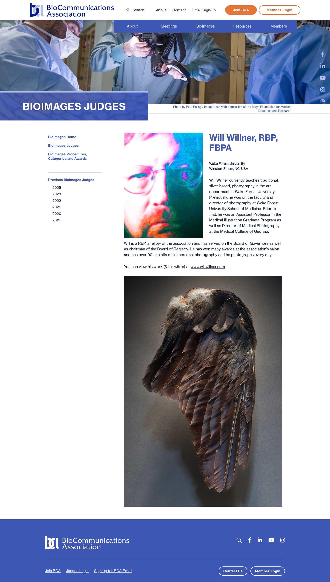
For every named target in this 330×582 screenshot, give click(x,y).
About (161, 10)
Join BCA (241, 10)
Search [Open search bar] (135, 10)
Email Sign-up (204, 10)
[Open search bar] (239, 540)
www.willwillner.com (208, 266)
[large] (322, 54)
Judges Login (77, 571)
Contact (179, 10)
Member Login (279, 10)
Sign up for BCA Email (113, 571)
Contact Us (233, 571)
